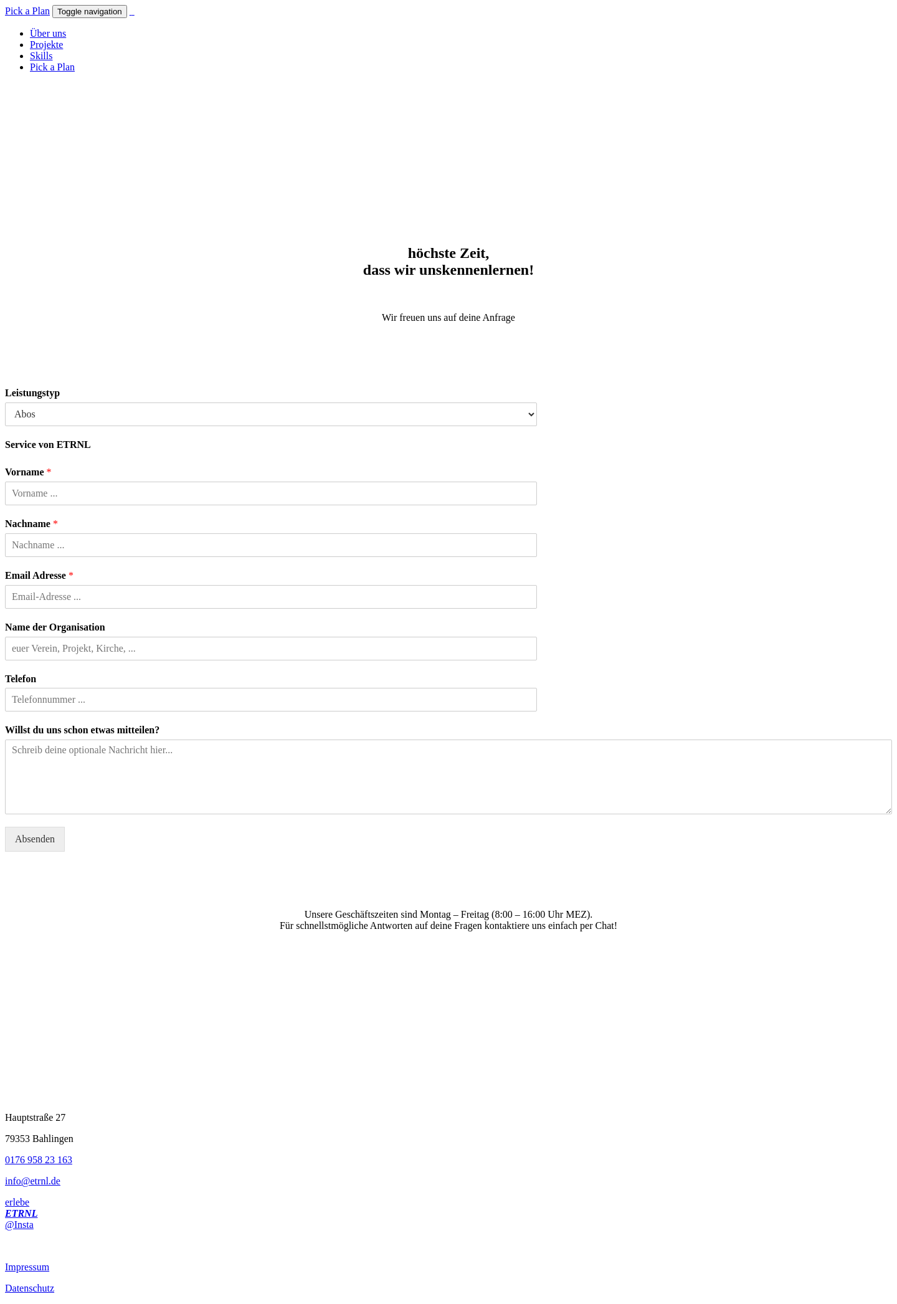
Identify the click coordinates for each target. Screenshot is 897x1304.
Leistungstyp (32, 393)
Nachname (31, 523)
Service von (48, 444)
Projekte (46, 44)
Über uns (48, 33)
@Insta (19, 1224)
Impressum (27, 1267)
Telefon (20, 678)
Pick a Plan (27, 11)
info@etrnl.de (32, 1181)
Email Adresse (39, 575)
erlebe (17, 1202)
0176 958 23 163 (38, 1159)
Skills (41, 55)
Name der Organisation (55, 627)
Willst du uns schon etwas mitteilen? (82, 730)
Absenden (35, 839)
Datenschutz (29, 1288)
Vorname (28, 472)
